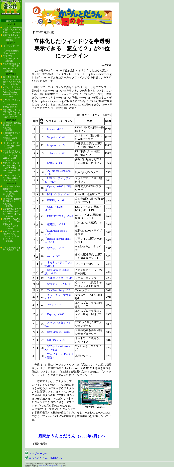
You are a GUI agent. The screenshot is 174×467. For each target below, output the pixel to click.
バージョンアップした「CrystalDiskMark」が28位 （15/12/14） (12, 103)
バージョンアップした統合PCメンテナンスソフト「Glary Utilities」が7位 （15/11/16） (12, 156)
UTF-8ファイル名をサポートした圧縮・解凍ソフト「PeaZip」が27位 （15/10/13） (12, 224)
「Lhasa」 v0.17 (53, 129)
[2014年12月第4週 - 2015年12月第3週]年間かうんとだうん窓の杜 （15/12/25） (12, 80)
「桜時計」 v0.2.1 (54, 224)
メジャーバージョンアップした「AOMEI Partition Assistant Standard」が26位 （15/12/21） (12, 92)
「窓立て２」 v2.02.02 (57, 284)
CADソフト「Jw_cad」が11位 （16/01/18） (11, 58)
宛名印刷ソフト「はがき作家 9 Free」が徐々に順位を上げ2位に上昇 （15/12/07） (12, 113)
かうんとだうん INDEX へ (43, 458)
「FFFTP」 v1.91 (54, 200)
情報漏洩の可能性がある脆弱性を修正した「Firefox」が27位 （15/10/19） (12, 212)
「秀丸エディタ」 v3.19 (58, 278)
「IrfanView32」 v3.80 (57, 331)
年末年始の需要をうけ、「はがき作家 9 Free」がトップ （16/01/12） (12, 67)
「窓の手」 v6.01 (54, 248)
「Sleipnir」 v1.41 (54, 137)
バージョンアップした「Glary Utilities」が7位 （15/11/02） (12, 178)
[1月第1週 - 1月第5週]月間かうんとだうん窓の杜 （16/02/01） (12, 30)
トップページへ (36, 453)
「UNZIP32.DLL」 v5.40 (58, 216)
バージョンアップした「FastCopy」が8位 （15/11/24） (12, 145)
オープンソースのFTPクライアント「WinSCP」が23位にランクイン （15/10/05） (12, 236)
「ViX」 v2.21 (52, 304)
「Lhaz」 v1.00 (53, 162)
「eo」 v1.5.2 (52, 256)
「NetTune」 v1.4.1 (55, 339)
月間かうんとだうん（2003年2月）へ (72, 436)
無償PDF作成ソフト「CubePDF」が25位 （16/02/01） (11, 37)
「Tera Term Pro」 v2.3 (57, 290)
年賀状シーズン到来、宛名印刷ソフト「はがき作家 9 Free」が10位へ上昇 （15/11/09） (12, 168)
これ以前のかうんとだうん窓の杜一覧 (12, 248)
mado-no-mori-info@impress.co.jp (50, 466)
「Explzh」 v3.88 (54, 314)
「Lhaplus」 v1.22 (54, 145)
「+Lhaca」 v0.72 (54, 153)
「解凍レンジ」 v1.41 (57, 194)
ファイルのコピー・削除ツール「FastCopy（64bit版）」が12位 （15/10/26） (12, 191)
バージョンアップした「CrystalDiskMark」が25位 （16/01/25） (12, 49)
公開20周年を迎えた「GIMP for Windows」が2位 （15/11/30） (12, 136)
